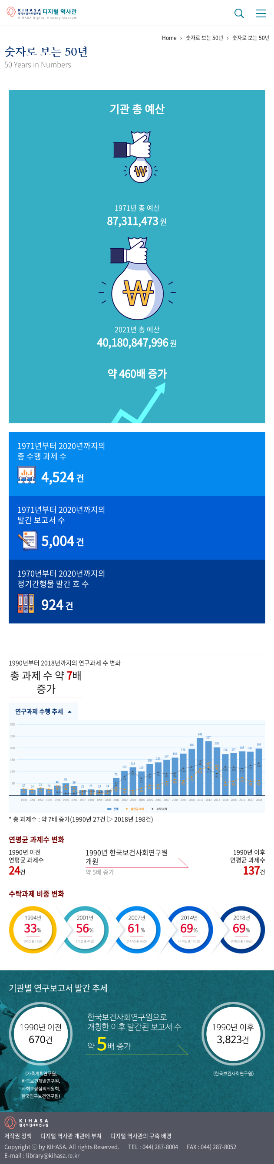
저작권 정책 (18, 1135)
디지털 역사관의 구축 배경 (141, 1135)
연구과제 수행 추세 (43, 711)
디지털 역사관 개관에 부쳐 (71, 1135)
